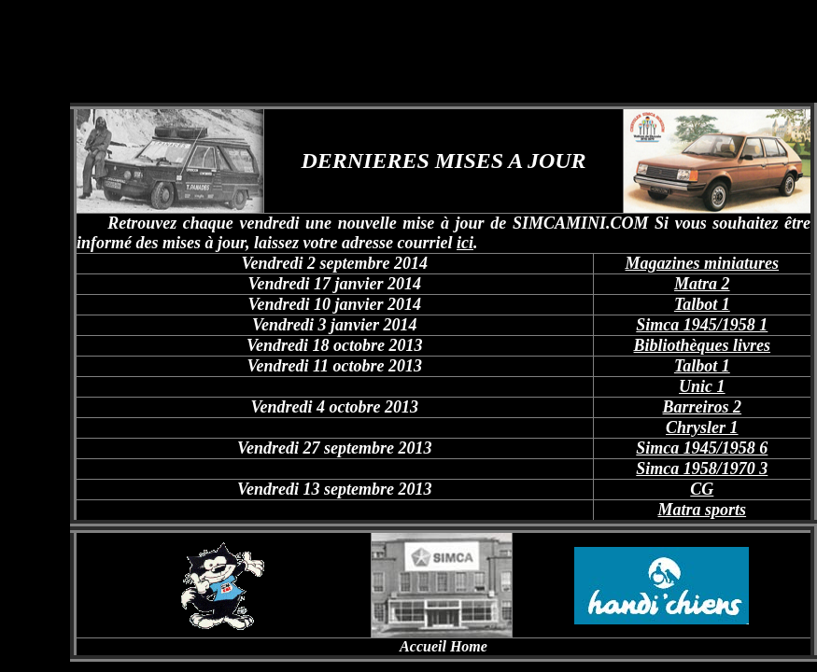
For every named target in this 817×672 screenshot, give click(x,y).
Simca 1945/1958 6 (702, 448)
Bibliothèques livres (702, 345)
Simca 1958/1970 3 (702, 468)
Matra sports (702, 509)
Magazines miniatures (703, 263)
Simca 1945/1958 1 (702, 324)
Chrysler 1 (702, 427)
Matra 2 (702, 283)
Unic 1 (702, 386)
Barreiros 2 (702, 407)
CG (701, 489)
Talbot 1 (702, 304)
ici (465, 242)
